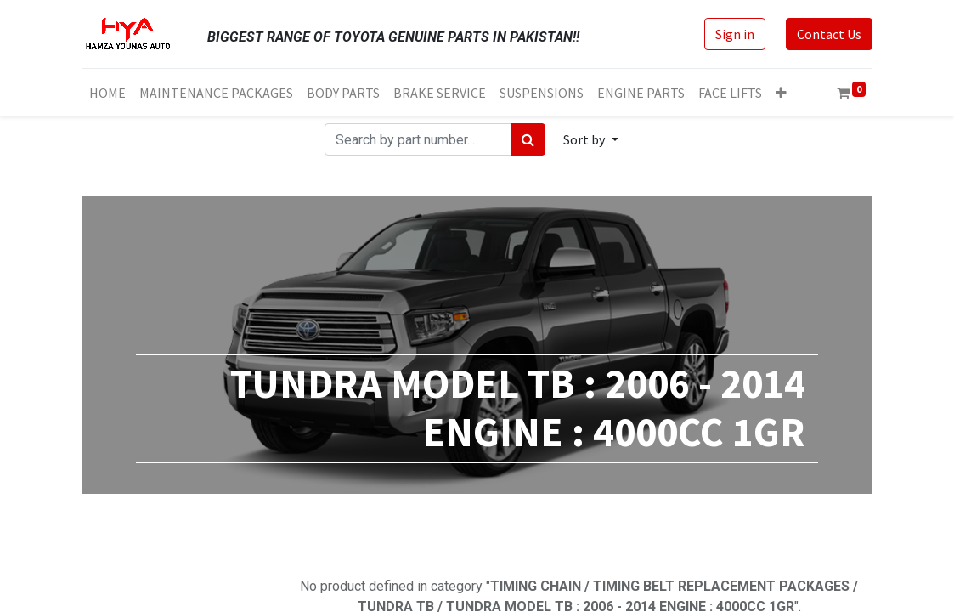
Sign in (734, 34)
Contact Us (829, 34)
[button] (781, 93)
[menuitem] (107, 93)
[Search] (528, 139)
